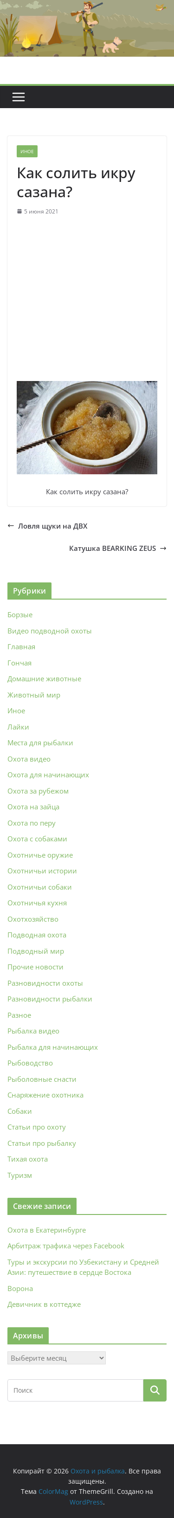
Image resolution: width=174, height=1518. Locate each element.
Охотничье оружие (40, 854)
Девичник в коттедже (44, 1304)
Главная (21, 646)
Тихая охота (27, 1158)
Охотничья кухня (37, 902)
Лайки (18, 726)
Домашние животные (44, 678)
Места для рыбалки (40, 742)
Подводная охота (36, 934)
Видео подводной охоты (49, 630)
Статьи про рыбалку (41, 1143)
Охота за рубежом (38, 790)
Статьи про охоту (36, 1126)
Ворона (20, 1288)
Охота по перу (31, 822)
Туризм (19, 1175)
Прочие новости (35, 966)
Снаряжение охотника (45, 1094)
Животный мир (33, 694)
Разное (19, 1015)
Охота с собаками (37, 838)
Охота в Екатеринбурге (46, 1229)
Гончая (19, 662)
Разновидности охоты (45, 983)
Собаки (19, 1111)
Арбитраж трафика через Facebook (65, 1245)
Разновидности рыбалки (49, 998)
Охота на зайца (33, 806)
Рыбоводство (30, 1062)
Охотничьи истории (42, 870)
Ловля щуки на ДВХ (47, 525)
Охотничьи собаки (39, 886)
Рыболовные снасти (42, 1079)
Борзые (19, 614)
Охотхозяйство (32, 919)
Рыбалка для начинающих (52, 1047)
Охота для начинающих (48, 774)
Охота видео (29, 758)
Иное (27, 151)
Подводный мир (35, 951)
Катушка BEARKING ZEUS (118, 548)
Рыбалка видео (33, 1030)
